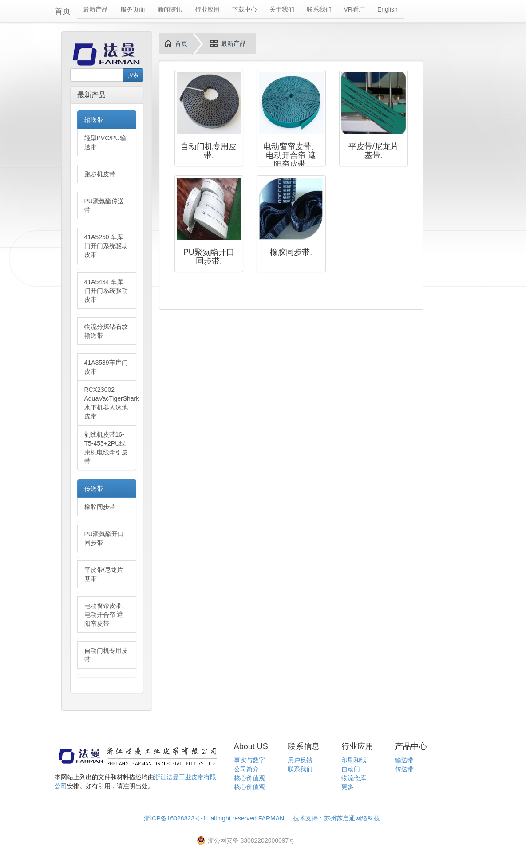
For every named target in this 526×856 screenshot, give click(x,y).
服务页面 (132, 9)
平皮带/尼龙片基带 (103, 574)
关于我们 (281, 9)
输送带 (93, 119)
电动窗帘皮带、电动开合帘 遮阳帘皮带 (106, 614)
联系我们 (319, 9)
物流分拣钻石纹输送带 (106, 331)
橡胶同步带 (99, 506)
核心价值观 (249, 777)
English (387, 9)
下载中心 (244, 9)
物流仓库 (353, 777)
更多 (347, 786)
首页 (63, 11)
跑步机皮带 (99, 174)
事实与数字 (249, 760)
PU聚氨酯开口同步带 (104, 538)
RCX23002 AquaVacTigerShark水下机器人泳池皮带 (110, 403)
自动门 (350, 769)
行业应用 (207, 9)
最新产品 (95, 9)
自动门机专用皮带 (106, 655)
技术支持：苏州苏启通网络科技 (336, 818)
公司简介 (246, 769)
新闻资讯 (170, 9)
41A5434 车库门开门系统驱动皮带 (106, 290)
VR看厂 (354, 9)
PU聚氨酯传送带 (104, 205)
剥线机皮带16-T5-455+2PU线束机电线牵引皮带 (106, 448)
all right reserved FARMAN (251, 818)
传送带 (93, 488)
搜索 (133, 75)
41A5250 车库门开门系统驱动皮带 (106, 245)
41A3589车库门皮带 (106, 367)
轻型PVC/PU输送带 (105, 142)
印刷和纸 (353, 760)
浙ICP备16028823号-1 (175, 818)
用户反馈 (300, 760)
